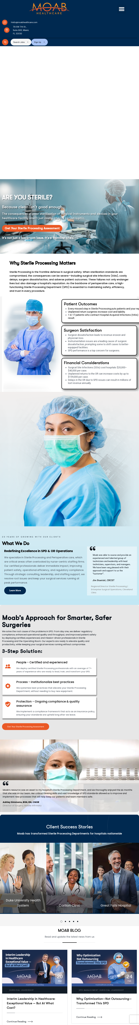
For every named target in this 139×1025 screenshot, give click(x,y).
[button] (121, 9)
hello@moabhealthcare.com (39, 1022)
